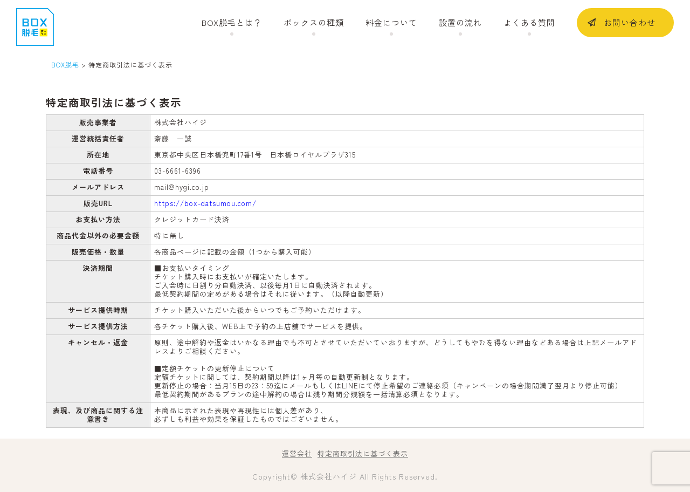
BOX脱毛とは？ (232, 23)
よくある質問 (529, 23)
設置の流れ (460, 23)
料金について (391, 23)
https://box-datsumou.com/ (205, 203)
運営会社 (297, 453)
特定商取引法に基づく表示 (363, 453)
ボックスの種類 (314, 23)
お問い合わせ (630, 22)
